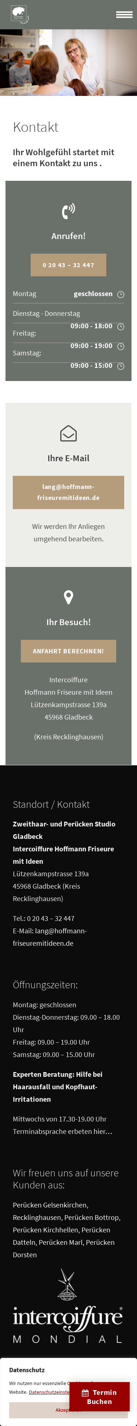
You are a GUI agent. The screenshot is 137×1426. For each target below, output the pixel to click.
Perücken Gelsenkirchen (50, 1204)
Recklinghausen (37, 1217)
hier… (103, 1131)
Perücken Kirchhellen (45, 1229)
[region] (68, 1392)
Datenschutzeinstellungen (57, 1392)
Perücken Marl (61, 1242)
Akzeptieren (68, 1410)
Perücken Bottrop (91, 1217)
